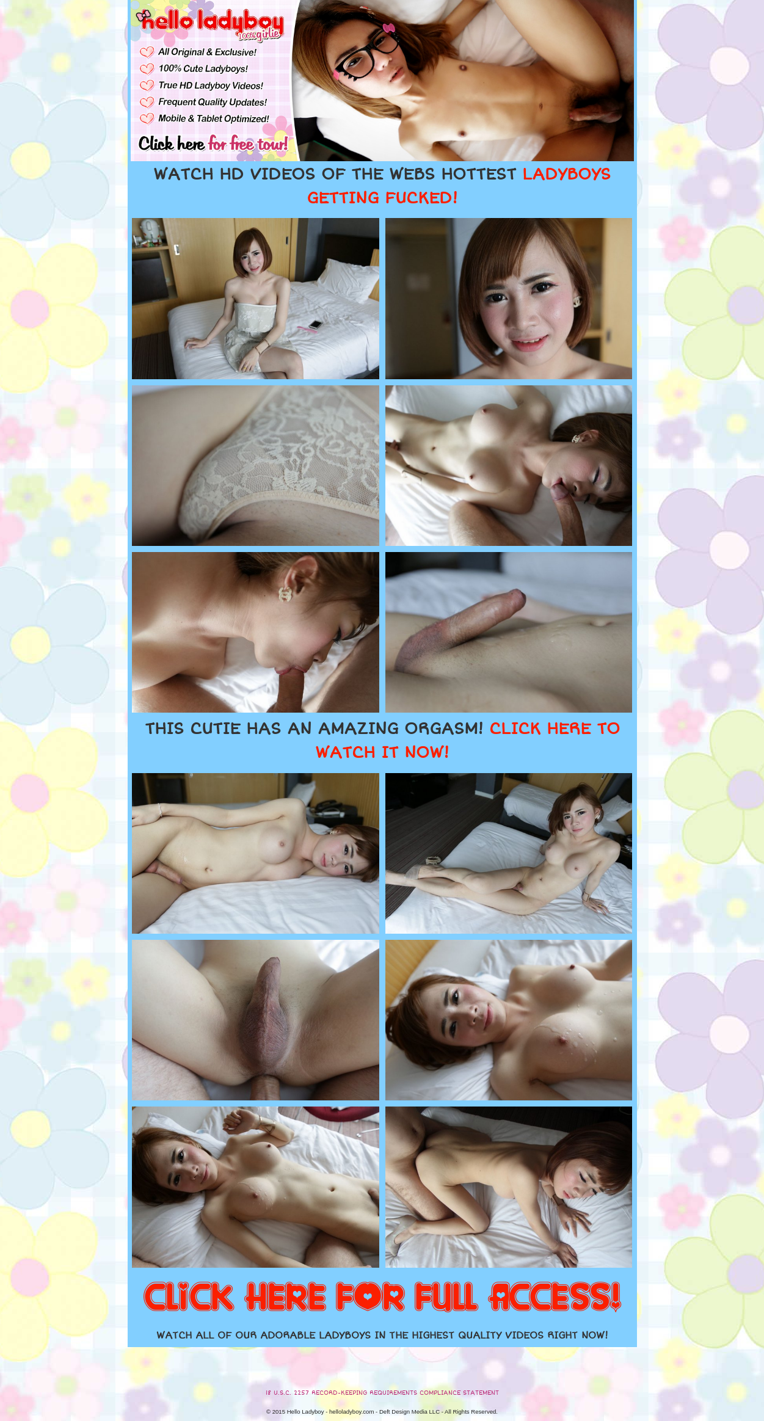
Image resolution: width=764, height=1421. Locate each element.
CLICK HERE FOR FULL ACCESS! (382, 1298)
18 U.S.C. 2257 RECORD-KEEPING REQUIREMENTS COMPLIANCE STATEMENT (382, 1393)
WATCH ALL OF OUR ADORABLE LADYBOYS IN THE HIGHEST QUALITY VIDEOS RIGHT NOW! (382, 1335)
